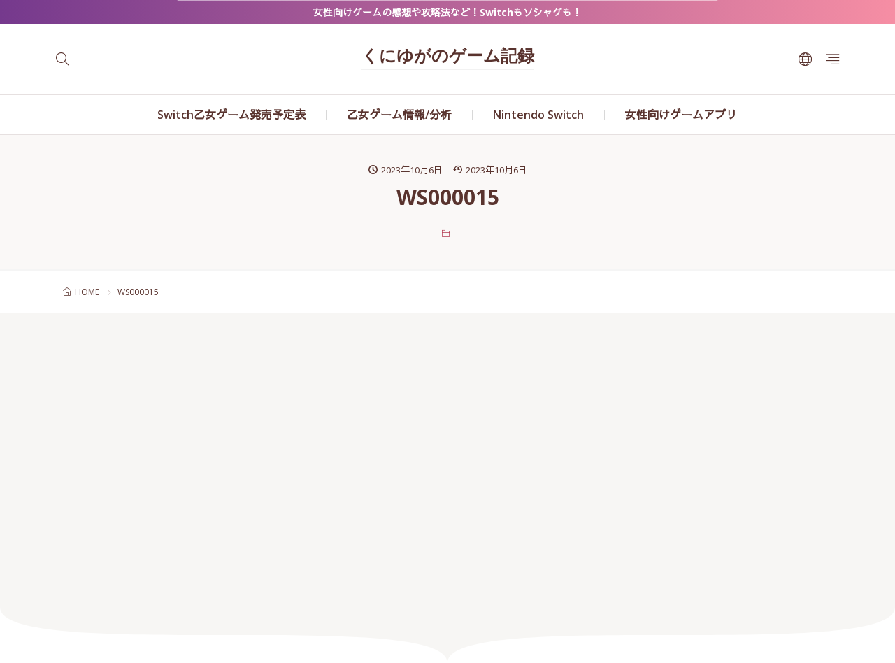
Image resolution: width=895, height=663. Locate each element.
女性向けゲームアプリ (681, 114)
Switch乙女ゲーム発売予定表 (231, 114)
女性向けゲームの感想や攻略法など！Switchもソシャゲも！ (447, 12)
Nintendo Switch (538, 114)
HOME (87, 292)
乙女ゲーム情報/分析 (399, 114)
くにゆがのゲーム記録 (447, 57)
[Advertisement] (447, 460)
